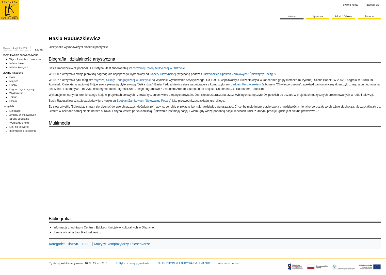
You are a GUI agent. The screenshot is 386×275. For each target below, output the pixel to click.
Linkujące (15, 110)
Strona (291, 16)
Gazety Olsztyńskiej (163, 74)
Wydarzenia (16, 93)
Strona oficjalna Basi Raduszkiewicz (77, 232)
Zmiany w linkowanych (22, 114)
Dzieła (13, 100)
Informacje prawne (229, 263)
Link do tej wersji (19, 126)
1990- (86, 244)
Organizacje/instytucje (22, 89)
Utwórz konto (350, 4)
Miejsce (13, 81)
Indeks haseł (16, 63)
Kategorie (56, 244)
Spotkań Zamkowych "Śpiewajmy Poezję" (144, 100)
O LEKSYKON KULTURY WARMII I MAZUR (184, 263)
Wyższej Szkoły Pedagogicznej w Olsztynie (122, 80)
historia (369, 16)
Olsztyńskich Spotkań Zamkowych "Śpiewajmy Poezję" (239, 74)
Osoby (13, 84)
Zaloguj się (373, 4)
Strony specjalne (19, 118)
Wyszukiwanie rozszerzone (25, 59)
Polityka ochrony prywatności (133, 263)
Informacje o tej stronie (22, 130)
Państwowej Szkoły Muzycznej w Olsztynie (157, 68)
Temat (13, 97)
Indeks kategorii (18, 67)
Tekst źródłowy (343, 16)
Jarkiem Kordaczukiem (246, 84)
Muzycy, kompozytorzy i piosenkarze (122, 244)
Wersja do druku (19, 122)
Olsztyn (72, 244)
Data (12, 77)
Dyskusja (317, 16)
